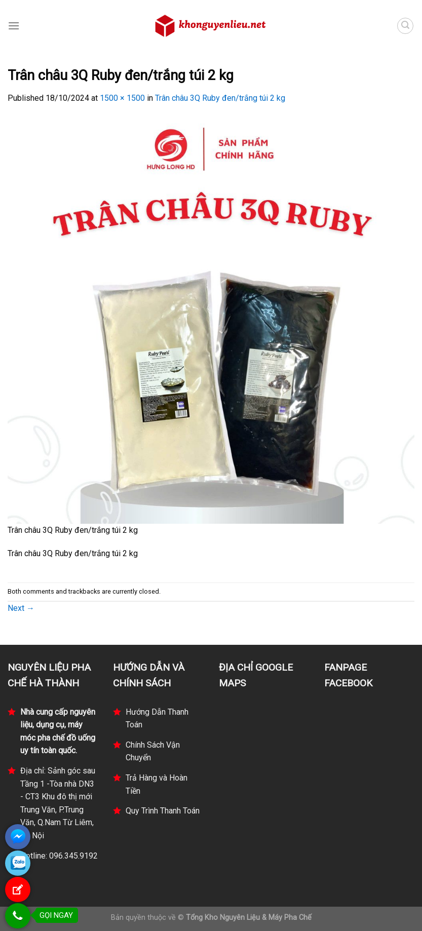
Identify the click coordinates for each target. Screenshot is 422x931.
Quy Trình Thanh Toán (163, 811)
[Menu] (14, 25)
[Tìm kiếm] (405, 26)
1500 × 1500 (122, 98)
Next (21, 608)
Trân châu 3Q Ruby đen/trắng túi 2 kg (220, 98)
